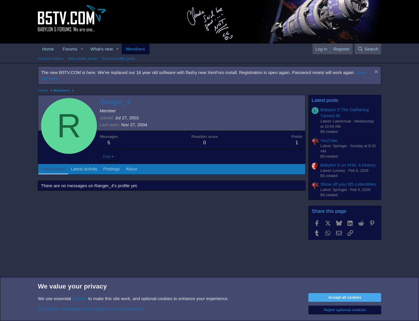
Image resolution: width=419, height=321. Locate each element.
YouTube (329, 140)
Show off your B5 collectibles (348, 184)
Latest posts (325, 100)
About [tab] (131, 168)
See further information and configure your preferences (91, 308)
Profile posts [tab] (53, 168)
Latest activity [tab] (84, 168)
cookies (79, 298)
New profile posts (82, 58)
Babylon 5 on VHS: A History (348, 165)
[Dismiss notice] (375, 72)
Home (48, 48)
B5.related (329, 131)
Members (135, 48)
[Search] (368, 49)
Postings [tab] (111, 168)
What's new (101, 48)
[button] (82, 49)
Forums (70, 48)
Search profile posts (118, 58)
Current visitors (50, 58)
